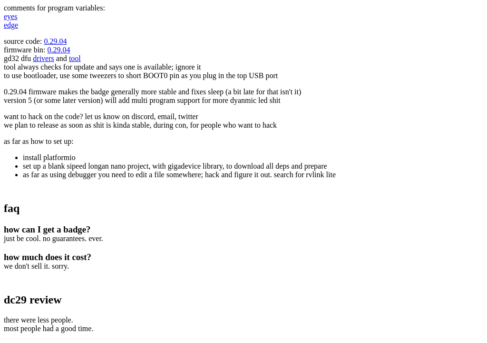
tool (75, 58)
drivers (43, 58)
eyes (10, 16)
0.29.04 (55, 41)
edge (11, 25)
